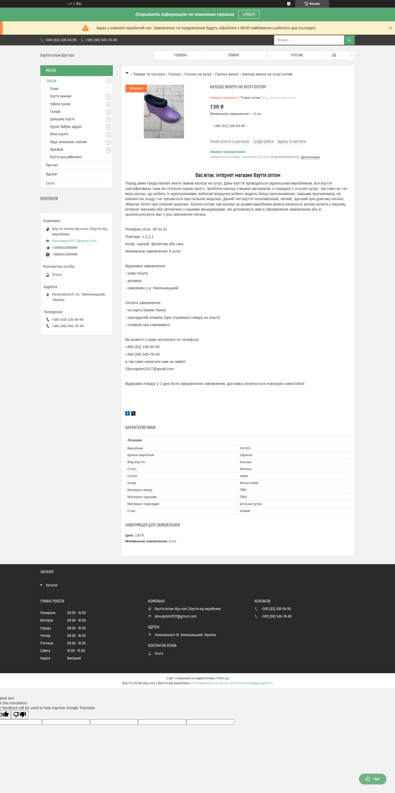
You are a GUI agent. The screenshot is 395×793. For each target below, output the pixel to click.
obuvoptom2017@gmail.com (74, 241)
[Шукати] (349, 40)
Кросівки (56, 149)
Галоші (174, 74)
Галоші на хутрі (198, 74)
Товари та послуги (148, 74)
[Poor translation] (19, 714)
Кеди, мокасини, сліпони (68, 142)
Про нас (297, 55)
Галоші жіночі (227, 74)
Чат (372, 779)
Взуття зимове (60, 96)
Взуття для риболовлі (65, 157)
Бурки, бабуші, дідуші (65, 127)
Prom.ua (223, 678)
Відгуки (51, 174)
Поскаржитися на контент (211, 683)
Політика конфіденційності (253, 683)
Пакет (54, 89)
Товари (233, 55)
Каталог (52, 585)
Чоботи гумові (60, 104)
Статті (50, 183)
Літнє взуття (59, 134)
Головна (180, 55)
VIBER (248, 14)
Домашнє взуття (62, 119)
